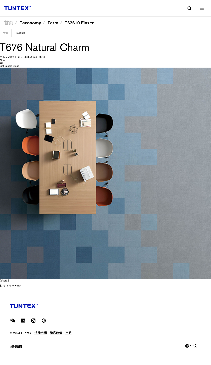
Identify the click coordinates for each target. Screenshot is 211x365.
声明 (68, 333)
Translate (20, 32)
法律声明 (40, 333)
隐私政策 (56, 333)
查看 (7, 34)
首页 (8, 22)
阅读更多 (5, 280)
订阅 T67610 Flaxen (10, 285)
